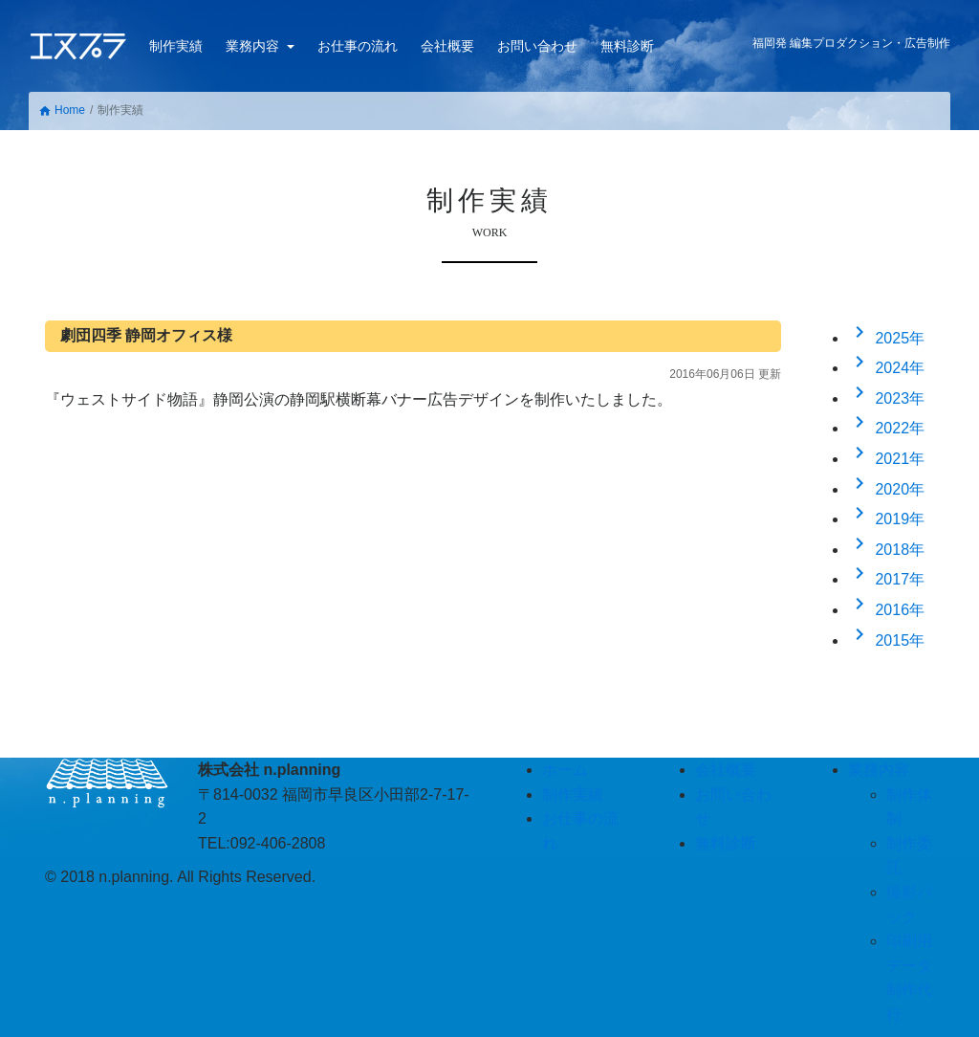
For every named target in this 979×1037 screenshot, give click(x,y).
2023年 (886, 398)
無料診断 (627, 46)
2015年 (886, 640)
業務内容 (254, 46)
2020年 (886, 489)
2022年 (886, 428)
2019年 (886, 519)
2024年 (886, 368)
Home (61, 110)
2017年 (886, 579)
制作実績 (176, 46)
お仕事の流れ (357, 46)
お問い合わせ (537, 46)
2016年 (886, 610)
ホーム (565, 769)
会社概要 (447, 46)
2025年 (886, 338)
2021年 (886, 459)
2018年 (886, 549)
